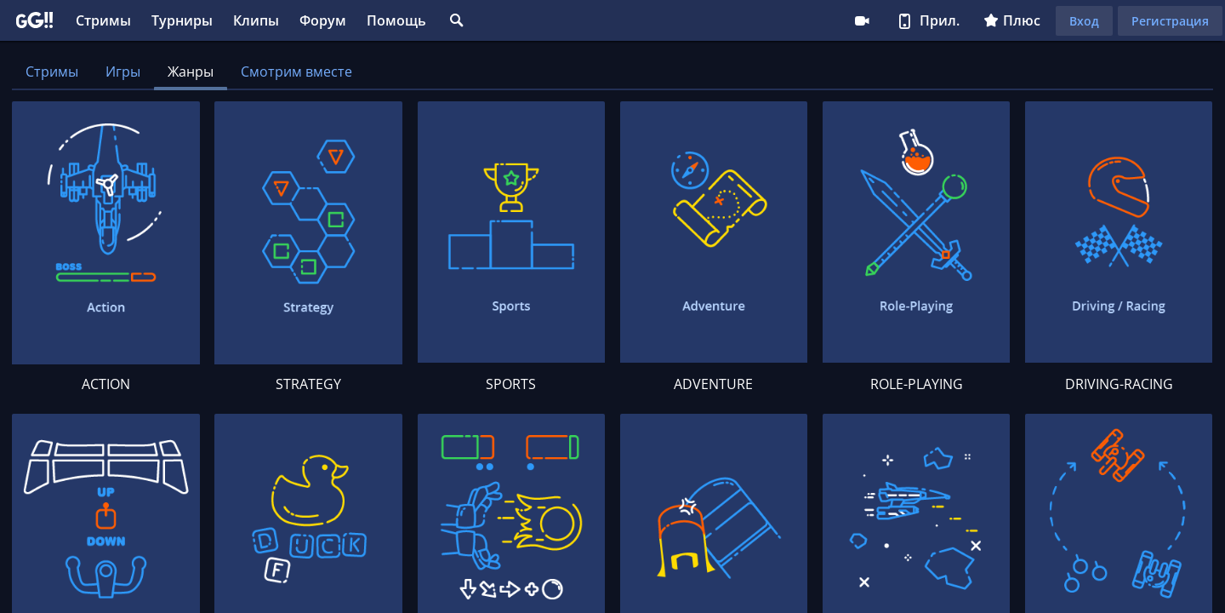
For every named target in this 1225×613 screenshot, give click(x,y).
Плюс (1011, 20)
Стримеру (861, 20)
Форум (322, 20)
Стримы (103, 20)
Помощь (396, 20)
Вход (1084, 21)
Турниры (182, 20)
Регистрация (1170, 21)
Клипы (256, 20)
